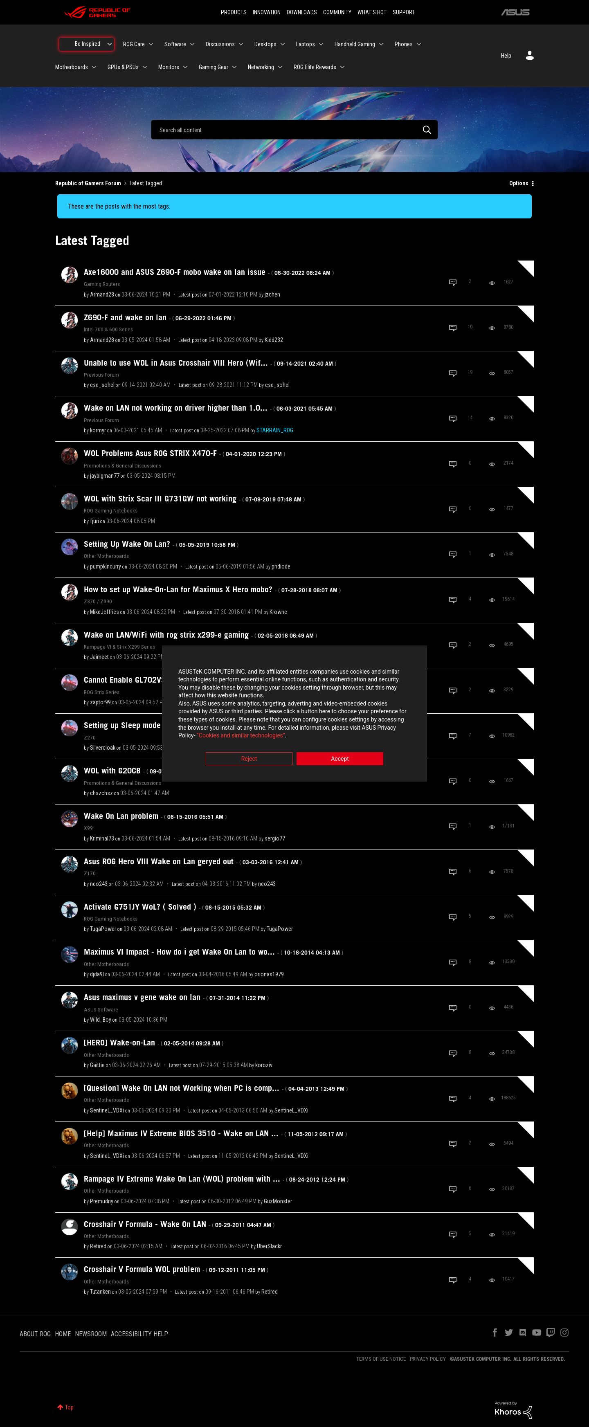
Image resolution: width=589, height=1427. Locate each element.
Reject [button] (249, 758)
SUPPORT (404, 12)
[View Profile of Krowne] (278, 612)
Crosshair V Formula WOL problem (176, 1269)
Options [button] (518, 183)
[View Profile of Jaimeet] (99, 657)
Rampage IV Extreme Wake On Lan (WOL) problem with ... (216, 1179)
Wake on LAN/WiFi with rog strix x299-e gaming (200, 635)
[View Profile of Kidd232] (274, 340)
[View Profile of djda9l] (97, 974)
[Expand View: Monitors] (185, 67)
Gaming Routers (102, 284)
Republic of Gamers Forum (88, 183)
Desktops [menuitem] (265, 44)
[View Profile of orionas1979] (269, 974)
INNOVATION (267, 12)
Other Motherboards (106, 556)
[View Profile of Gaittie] (97, 1065)
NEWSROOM (91, 1334)
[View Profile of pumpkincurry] (105, 566)
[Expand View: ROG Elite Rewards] (342, 67)
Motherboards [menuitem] (71, 67)
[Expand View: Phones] (419, 44)
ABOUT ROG (35, 1334)
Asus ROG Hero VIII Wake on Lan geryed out (193, 861)
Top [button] (69, 1407)
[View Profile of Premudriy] (101, 1201)
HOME (63, 1334)
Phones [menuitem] (404, 44)
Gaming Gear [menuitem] (213, 67)
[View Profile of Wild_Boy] (100, 1019)
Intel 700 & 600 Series (108, 329)
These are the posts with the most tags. (119, 206)
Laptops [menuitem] (305, 44)
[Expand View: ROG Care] (151, 44)
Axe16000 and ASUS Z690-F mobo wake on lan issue (209, 272)
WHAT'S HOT (372, 12)
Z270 (90, 737)
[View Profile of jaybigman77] (104, 475)
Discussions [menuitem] (220, 44)
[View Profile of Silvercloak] (102, 747)
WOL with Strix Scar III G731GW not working (194, 498)
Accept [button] (340, 758)
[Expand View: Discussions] (241, 44)
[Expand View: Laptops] (321, 44)
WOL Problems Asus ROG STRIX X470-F (184, 453)
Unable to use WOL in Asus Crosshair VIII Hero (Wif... (210, 363)
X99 (88, 828)
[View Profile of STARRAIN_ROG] (274, 430)
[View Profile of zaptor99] (100, 702)
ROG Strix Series (101, 692)
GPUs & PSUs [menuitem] (123, 67)
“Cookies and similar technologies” (241, 736)
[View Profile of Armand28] (102, 294)
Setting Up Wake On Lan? (161, 544)
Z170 (90, 873)
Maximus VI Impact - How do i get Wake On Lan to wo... (213, 952)
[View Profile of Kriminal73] (102, 838)
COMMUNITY (337, 12)
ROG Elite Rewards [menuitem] (315, 67)
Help (506, 55)
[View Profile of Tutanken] (100, 1291)
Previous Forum (101, 374)
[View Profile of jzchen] (272, 294)
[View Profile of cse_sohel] (102, 385)
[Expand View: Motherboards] (94, 67)
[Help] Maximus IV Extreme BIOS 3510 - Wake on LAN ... (215, 1133)
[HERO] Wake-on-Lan (153, 1042)
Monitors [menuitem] (168, 67)
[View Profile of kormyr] (98, 430)
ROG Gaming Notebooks (110, 510)
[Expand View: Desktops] (283, 44)
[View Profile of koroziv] (263, 1065)
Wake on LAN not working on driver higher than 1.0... (210, 408)
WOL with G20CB (146, 770)
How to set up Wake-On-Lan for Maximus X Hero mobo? (212, 589)
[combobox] (294, 129)
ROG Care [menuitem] (134, 44)
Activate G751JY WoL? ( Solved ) (174, 907)
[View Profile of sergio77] (275, 838)
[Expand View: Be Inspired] (110, 44)
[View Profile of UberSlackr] (269, 1246)
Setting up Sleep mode (156, 725)
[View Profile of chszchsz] (101, 793)
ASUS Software (101, 1009)
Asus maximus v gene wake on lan (176, 997)
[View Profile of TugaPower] (103, 929)
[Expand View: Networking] (280, 67)
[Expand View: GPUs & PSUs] (145, 67)
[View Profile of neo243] (99, 884)
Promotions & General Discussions (122, 465)
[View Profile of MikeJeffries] (104, 612)
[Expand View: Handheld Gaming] (381, 44)
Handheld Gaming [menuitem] (355, 44)
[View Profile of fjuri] (94, 521)
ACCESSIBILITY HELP (139, 1334)
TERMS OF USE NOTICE (381, 1359)
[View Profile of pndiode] (281, 566)
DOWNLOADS (302, 12)
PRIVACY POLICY (428, 1359)
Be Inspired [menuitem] (87, 43)
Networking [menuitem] (261, 67)
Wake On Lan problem (155, 816)
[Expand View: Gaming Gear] (234, 67)
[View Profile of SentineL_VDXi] (107, 1110)
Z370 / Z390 (98, 601)
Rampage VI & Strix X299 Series (119, 646)
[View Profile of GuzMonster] (278, 1201)
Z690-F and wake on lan (159, 317)
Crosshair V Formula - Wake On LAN (179, 1224)
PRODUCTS (234, 12)
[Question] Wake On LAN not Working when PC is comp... (216, 1088)
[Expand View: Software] (192, 44)
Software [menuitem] (175, 44)
